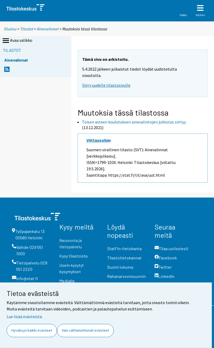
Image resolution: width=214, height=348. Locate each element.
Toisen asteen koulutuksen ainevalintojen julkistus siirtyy (134, 122)
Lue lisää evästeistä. (25, 316)
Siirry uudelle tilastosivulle (106, 85)
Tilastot (26, 28)
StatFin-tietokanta (124, 248)
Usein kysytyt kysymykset (71, 268)
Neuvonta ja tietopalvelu (70, 243)
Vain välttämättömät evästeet (85, 330)
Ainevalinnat (48, 28)
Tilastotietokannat (124, 257)
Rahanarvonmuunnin (126, 276)
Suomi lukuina (120, 266)
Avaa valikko (17, 40)
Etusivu (10, 28)
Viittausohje (98, 140)
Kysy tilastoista (73, 255)
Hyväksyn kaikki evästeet (31, 330)
